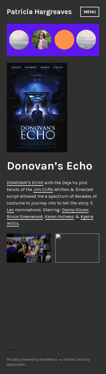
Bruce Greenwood (25, 216)
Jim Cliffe (43, 189)
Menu (90, 11)
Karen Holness (59, 216)
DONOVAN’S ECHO (25, 182)
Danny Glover (75, 209)
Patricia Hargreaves (39, 12)
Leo (10, 209)
